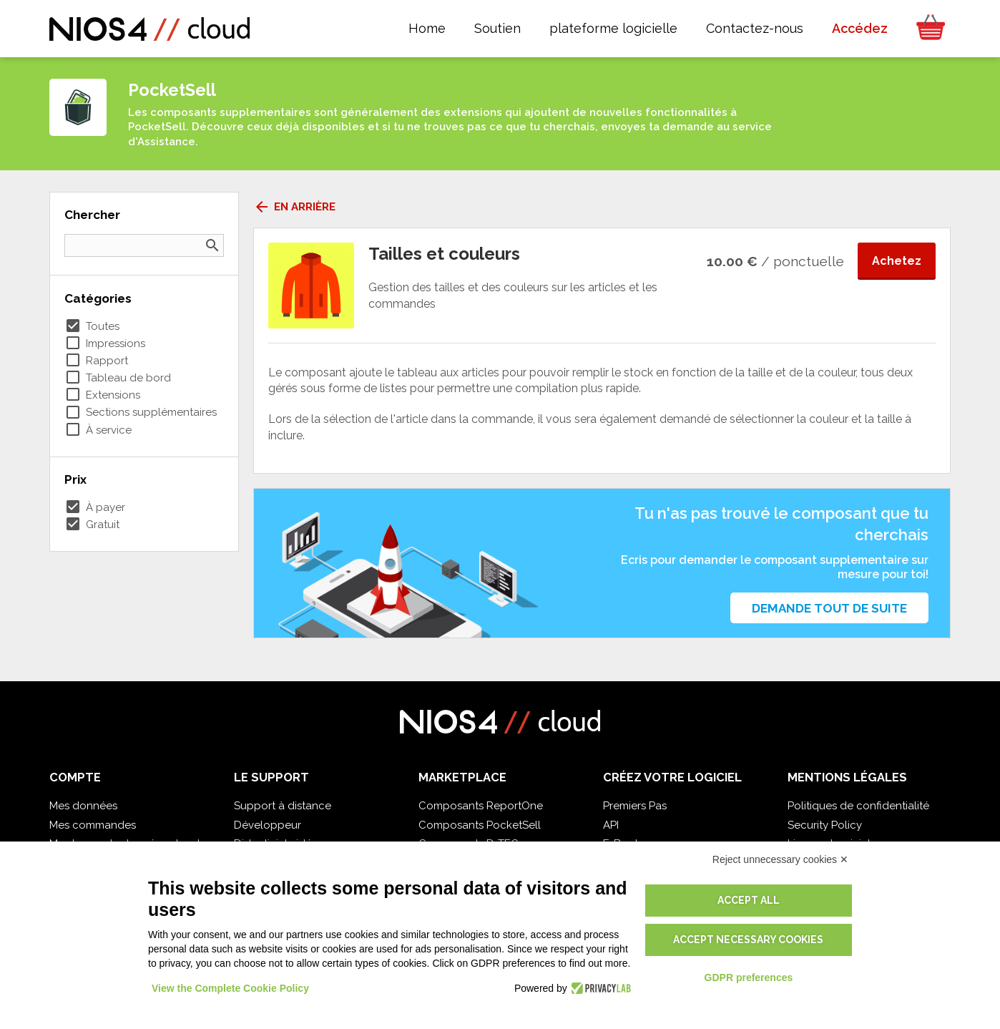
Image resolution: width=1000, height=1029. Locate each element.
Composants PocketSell (479, 825)
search (212, 245)
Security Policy (825, 825)
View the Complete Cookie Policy (230, 988)
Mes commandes (92, 825)
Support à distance (282, 805)
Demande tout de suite (829, 608)
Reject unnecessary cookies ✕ (780, 859)
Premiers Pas (635, 805)
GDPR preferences (749, 977)
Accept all (748, 900)
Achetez (896, 261)
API (611, 825)
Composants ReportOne (480, 805)
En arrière (294, 207)
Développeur (267, 825)
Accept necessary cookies (748, 939)
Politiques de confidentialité (858, 805)
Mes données (83, 805)
